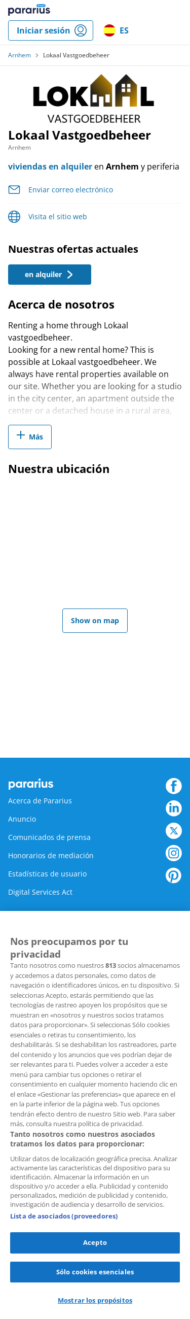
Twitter (174, 831)
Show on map (95, 620)
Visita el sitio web (57, 216)
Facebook (174, 786)
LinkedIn (174, 808)
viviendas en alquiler (50, 166)
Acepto (95, 1242)
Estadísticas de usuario (47, 873)
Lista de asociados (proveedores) (64, 1216)
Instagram (174, 853)
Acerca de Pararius (40, 800)
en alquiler (49, 274)
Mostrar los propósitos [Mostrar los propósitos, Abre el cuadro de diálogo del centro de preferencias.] (95, 1300)
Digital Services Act (40, 892)
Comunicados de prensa (49, 837)
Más (36, 437)
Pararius (29, 10)
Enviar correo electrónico (70, 189)
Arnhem (19, 55)
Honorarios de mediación (51, 855)
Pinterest (174, 875)
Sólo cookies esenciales (95, 1271)
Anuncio (22, 819)
